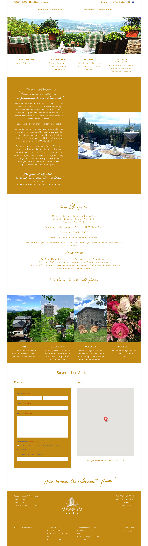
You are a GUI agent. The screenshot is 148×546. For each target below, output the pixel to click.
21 (84, 48)
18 (78, 48)
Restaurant (58, 9)
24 (90, 48)
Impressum (129, 527)
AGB (120, 527)
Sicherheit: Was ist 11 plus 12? (30, 453)
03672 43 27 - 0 (127, 495)
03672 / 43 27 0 (54, 183)
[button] (106, 418)
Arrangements (103, 9)
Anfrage (25, 412)
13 (69, 48)
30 (101, 48)
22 (86, 48)
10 (63, 48)
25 (92, 48)
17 (76, 48)
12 (67, 48)
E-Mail (24, 402)
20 (82, 48)
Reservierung (105, 2)
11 (65, 48)
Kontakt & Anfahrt (119, 2)
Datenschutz (129, 530)
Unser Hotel (43, 9)
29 (99, 48)
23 (88, 48)
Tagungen (87, 9)
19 (80, 48)
